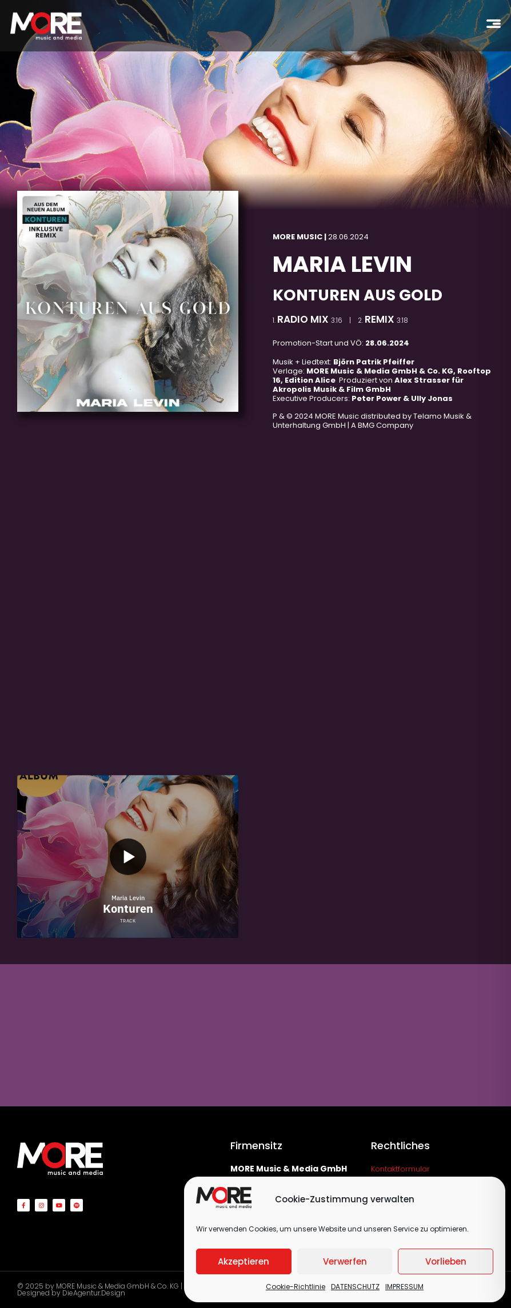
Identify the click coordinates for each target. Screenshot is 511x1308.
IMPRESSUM (404, 1286)
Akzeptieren (243, 1261)
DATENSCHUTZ (355, 1286)
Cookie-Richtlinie (295, 1286)
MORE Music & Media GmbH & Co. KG (117, 1286)
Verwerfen (345, 1261)
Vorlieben (445, 1261)
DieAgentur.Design (93, 1293)
